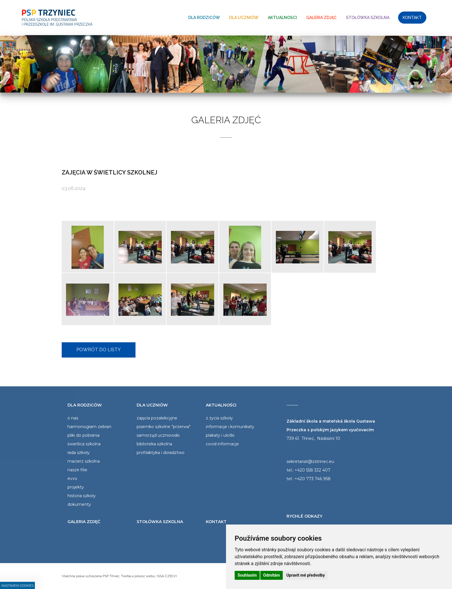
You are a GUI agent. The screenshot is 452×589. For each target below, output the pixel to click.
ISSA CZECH (167, 576)
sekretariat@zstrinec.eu (310, 461)
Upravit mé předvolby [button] (305, 575)
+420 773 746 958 (313, 478)
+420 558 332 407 (312, 470)
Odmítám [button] (271, 575)
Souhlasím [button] (247, 575)
